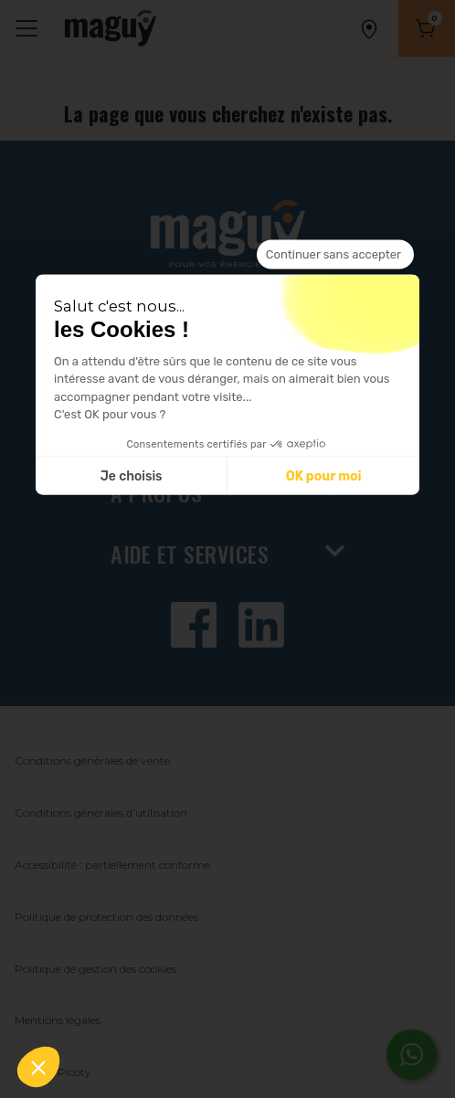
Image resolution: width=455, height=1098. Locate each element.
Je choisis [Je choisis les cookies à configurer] (132, 475)
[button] (38, 1067)
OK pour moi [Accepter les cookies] (324, 475)
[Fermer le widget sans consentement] (335, 254)
